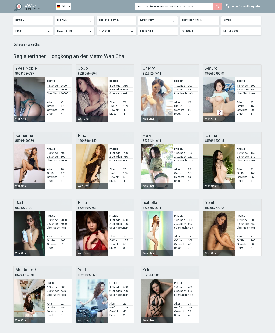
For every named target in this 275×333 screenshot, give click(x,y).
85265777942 (214, 208)
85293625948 (24, 275)
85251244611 (152, 73)
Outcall (188, 31)
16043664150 (87, 141)
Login (244, 6)
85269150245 (214, 141)
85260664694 (87, 73)
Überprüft (147, 31)
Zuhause (19, 44)
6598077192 (23, 208)
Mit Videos (230, 31)
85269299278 (214, 73)
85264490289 (24, 141)
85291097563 (87, 208)
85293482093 (152, 275)
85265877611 (152, 208)
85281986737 (24, 73)
